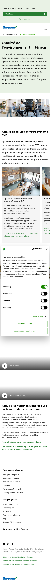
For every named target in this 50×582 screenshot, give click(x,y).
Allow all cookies (25, 324)
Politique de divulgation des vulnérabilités (18, 564)
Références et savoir (11, 482)
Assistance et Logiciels (12, 489)
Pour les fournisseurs (11, 515)
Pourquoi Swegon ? (11, 475)
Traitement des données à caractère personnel (20, 561)
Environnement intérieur (27, 34)
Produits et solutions (12, 34)
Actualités (7, 511)
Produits (6, 485)
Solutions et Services (11, 478)
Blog (4, 519)
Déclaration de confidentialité (14, 557)
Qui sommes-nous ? (11, 504)
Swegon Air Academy (12, 522)
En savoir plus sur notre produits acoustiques (21, 442)
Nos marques (8, 508)
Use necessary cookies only (25, 331)
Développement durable (13, 493)
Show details (38, 317)
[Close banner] (46, 249)
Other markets (25, 19)
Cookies (30, 557)
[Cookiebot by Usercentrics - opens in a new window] (32, 249)
